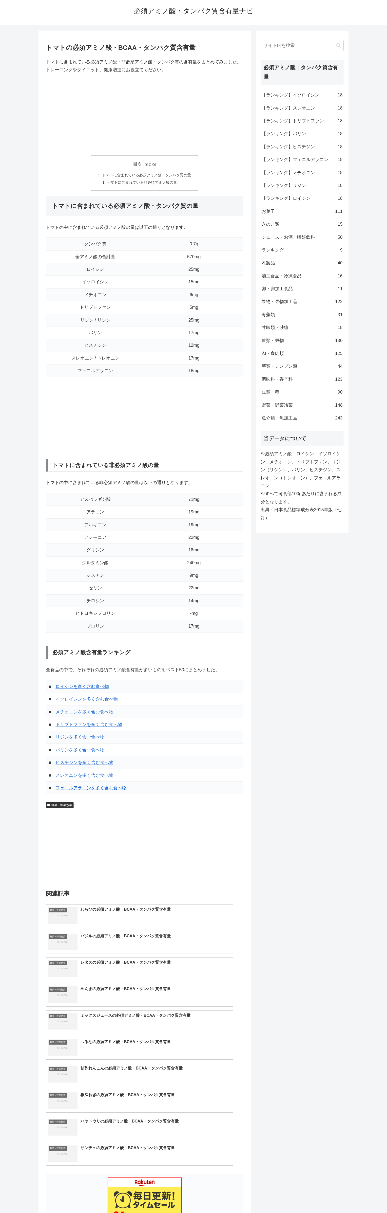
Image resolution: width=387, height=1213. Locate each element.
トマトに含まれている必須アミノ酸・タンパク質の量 (146, 175)
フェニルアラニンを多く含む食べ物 (91, 789)
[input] (302, 45)
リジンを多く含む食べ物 (80, 738)
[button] (338, 45)
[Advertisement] (144, 114)
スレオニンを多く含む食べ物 (84, 776)
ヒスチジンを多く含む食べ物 (84, 763)
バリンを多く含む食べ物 (80, 751)
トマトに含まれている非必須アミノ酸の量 (141, 183)
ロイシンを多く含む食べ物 (82, 687)
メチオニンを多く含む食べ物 (84, 713)
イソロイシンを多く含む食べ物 (87, 700)
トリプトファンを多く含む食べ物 (89, 726)
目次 (137, 164)
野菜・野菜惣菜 (59, 806)
